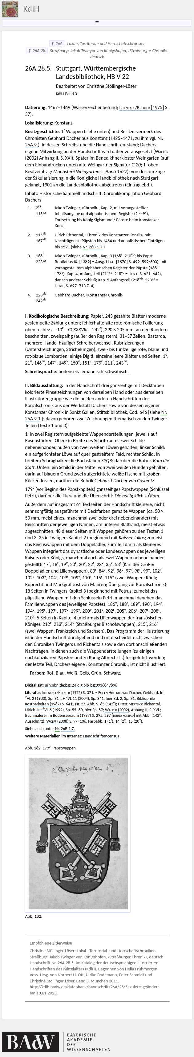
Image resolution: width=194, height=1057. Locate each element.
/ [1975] (141, 107)
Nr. (85, 247)
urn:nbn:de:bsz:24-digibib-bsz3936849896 (81, 685)
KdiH (31, 8)
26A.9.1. (33, 419)
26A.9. (31, 145)
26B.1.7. (96, 247)
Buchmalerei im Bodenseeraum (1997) (58, 715)
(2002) (117, 709)
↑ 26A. (57, 43)
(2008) (57, 721)
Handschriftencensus (101, 736)
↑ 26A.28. (36, 50)
